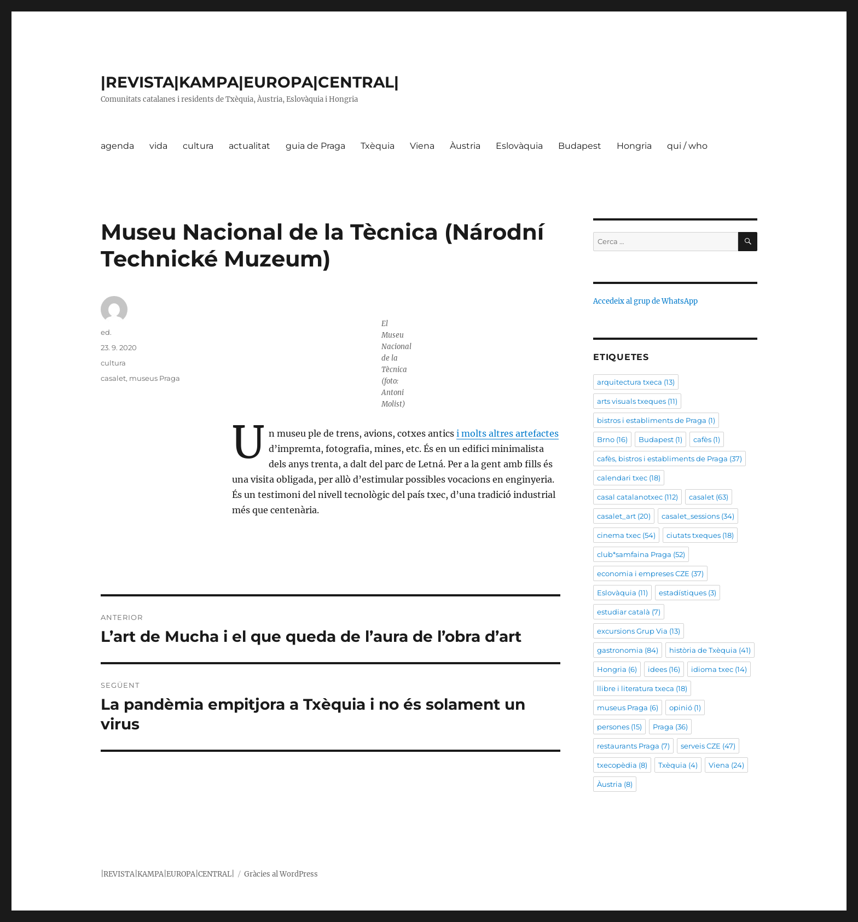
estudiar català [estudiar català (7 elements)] (628, 611)
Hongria (634, 146)
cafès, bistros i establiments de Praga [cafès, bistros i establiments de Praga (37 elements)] (669, 458)
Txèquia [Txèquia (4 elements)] (678, 765)
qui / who (687, 146)
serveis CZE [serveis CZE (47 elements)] (708, 745)
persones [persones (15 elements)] (619, 726)
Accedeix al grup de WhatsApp (645, 301)
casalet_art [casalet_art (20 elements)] (624, 516)
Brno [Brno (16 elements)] (612, 439)
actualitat (249, 146)
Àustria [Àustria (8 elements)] (615, 784)
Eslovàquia (519, 146)
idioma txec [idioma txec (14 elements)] (719, 669)
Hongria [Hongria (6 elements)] (617, 669)
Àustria (465, 146)
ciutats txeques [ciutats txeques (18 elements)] (700, 535)
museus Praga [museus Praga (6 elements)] (627, 707)
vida (158, 146)
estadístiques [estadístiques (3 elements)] (687, 592)
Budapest (579, 146)
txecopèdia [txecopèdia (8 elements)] (622, 765)
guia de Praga (315, 146)
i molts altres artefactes (507, 433)
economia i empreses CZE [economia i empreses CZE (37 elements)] (650, 573)
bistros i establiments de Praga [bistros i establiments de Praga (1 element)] (656, 420)
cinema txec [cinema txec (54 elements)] (626, 535)
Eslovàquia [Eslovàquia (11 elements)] (622, 592)
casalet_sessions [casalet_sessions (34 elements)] (698, 516)
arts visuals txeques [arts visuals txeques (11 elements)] (637, 401)
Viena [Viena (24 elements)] (726, 765)
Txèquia (378, 146)
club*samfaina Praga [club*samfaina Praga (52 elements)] (641, 554)
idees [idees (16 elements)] (664, 669)
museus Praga (154, 378)
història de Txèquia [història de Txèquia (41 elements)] (710, 650)
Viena (422, 146)
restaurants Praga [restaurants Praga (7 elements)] (633, 745)
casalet (113, 378)
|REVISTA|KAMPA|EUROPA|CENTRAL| (250, 82)
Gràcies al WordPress (281, 874)
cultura (198, 146)
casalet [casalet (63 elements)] (708, 496)
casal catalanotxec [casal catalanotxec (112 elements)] (637, 496)
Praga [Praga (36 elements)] (670, 726)
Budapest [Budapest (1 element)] (660, 439)
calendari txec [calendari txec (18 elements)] (628, 477)
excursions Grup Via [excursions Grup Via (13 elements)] (638, 631)
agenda (117, 146)
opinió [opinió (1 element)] (685, 707)
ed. (106, 332)
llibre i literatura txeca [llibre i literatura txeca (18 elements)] (642, 688)
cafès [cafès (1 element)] (706, 439)
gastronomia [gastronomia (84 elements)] (627, 650)
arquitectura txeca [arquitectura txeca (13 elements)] (636, 382)
